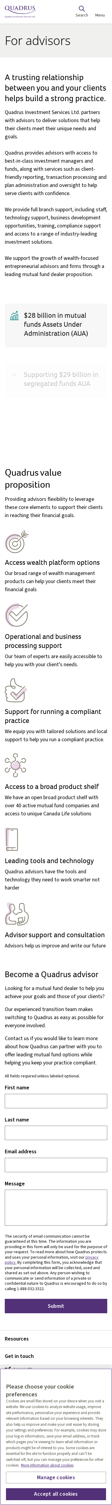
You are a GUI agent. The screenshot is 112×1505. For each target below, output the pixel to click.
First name (17, 1088)
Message (15, 1184)
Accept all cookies (56, 1494)
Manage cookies (56, 1477)
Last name (17, 1120)
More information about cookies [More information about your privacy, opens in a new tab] (47, 1465)
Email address (20, 1151)
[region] (56, 1436)
